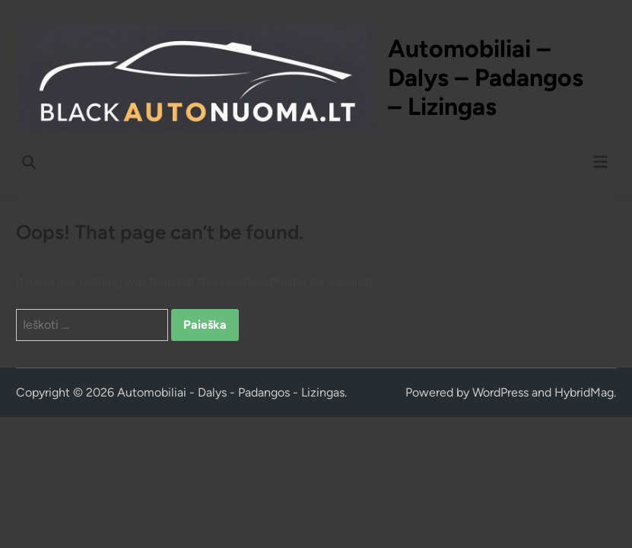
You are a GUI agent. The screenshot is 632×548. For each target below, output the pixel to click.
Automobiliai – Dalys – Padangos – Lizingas (485, 78)
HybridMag (584, 392)
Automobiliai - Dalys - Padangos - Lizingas (231, 392)
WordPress (500, 392)
